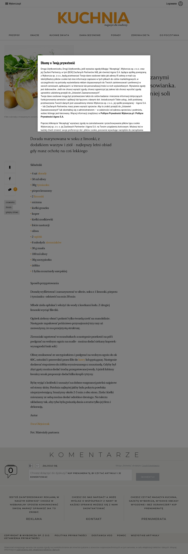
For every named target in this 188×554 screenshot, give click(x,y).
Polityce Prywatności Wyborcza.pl (117, 113)
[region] (94, 93)
